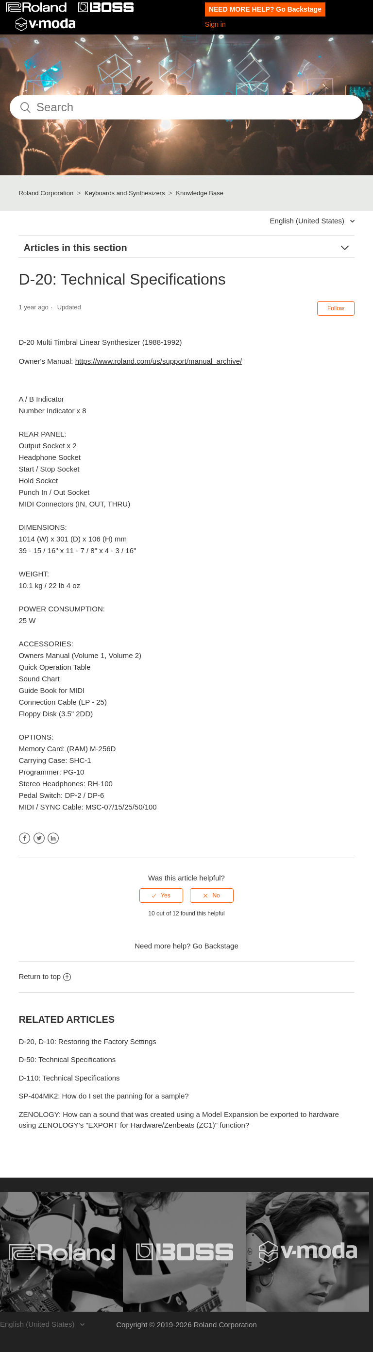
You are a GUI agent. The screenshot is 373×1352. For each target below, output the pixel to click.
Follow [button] (335, 308)
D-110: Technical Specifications (68, 1078)
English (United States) (308, 221)
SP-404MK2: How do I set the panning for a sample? (103, 1096)
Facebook (24, 838)
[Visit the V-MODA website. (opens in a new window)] (307, 1252)
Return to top (44, 976)
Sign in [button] (215, 24)
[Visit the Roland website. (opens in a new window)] (61, 1252)
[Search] (186, 107)
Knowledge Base (199, 193)
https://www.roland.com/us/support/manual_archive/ (158, 361)
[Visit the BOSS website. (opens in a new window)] (184, 1252)
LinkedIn (53, 838)
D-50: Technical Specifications (67, 1059)
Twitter (39, 838)
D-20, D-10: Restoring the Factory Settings (87, 1041)
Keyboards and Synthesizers (125, 193)
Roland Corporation (45, 193)
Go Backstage (215, 946)
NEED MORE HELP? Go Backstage (265, 9)
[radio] (161, 895)
